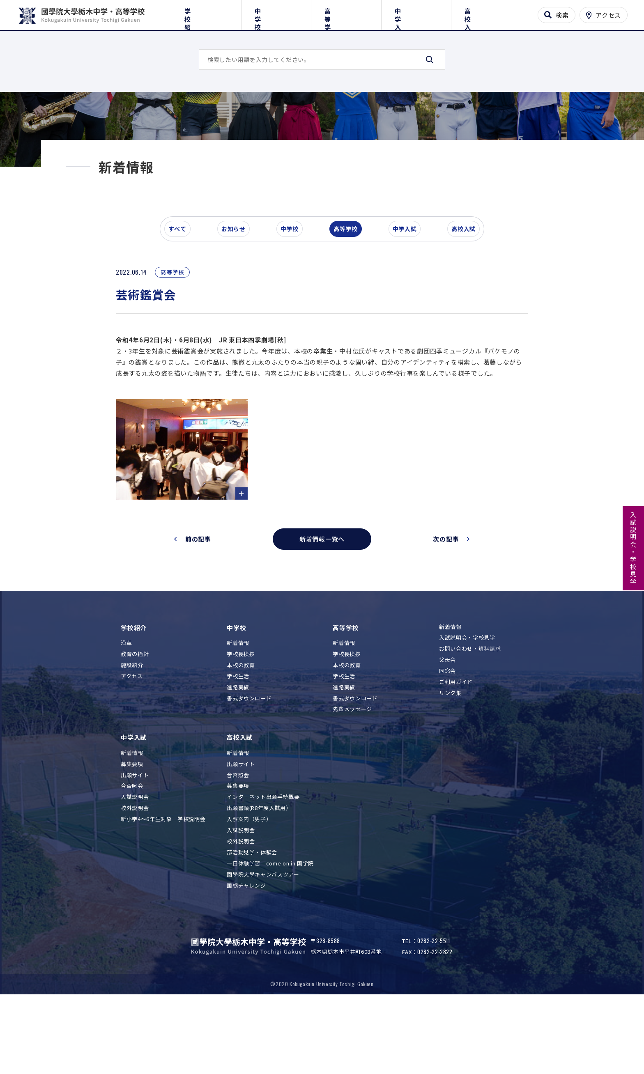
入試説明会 (135, 861)
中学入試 (416, 13)
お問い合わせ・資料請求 (470, 713)
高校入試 (486, 13)
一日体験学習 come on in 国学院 (270, 927)
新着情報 (238, 707)
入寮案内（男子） (249, 883)
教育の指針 (135, 718)
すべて (182, 285)
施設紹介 (132, 729)
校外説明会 (135, 872)
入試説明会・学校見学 (633, 548)
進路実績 (238, 751)
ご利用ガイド (456, 746)
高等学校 (346, 13)
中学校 (276, 13)
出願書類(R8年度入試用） (259, 872)
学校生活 (238, 740)
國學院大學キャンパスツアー (263, 938)
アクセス (132, 740)
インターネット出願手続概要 (263, 861)
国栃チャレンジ (246, 949)
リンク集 (450, 757)
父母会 (447, 724)
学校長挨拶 (241, 718)
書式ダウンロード (249, 762)
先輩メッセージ (352, 773)
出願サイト (135, 839)
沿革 (126, 707)
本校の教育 (241, 729)
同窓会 (447, 735)
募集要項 (132, 828)
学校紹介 (206, 13)
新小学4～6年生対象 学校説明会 (163, 883)
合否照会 (132, 850)
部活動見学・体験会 (252, 916)
